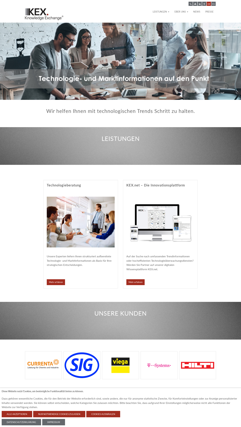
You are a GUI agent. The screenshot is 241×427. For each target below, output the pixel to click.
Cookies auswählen (103, 414)
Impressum (53, 422)
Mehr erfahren (56, 282)
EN (213, 4)
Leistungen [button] (161, 11)
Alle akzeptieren (17, 414)
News (196, 11)
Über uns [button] (181, 11)
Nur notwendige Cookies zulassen (59, 414)
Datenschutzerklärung (21, 422)
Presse (209, 11)
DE (208, 4)
